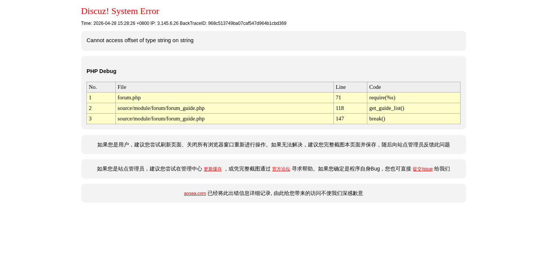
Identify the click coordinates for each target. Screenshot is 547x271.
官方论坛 (281, 169)
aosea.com (195, 193)
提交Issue (423, 169)
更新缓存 (213, 169)
